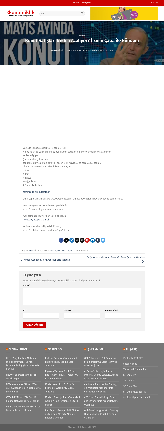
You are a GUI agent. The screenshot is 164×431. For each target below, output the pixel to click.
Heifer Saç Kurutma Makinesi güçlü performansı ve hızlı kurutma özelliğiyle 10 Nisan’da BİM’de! (22, 364)
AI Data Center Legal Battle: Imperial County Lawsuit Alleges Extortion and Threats (101, 375)
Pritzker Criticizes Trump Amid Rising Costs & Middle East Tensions (61, 362)
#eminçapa (28, 191)
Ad (24, 310)
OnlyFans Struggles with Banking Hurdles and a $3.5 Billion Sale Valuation (101, 414)
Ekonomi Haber (18, 349)
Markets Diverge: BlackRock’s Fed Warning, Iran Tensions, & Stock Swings (62, 401)
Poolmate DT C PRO (133, 358)
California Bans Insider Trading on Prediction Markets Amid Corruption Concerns (100, 388)
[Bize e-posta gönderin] (156, 3)
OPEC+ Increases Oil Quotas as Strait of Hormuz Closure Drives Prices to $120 (100, 362)
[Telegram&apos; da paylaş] (103, 240)
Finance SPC (55, 349)
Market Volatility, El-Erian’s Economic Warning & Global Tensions (59, 388)
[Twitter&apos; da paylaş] (71, 240)
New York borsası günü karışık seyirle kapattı (21, 376)
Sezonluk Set (130, 363)
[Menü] (8, 3)
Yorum (26, 285)
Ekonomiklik (57, 50)
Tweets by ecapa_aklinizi (36, 219)
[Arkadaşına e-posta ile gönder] (82, 240)
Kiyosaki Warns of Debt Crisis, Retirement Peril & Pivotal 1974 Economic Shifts (61, 375)
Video (82, 36)
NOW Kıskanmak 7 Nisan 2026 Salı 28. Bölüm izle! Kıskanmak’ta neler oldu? (23, 388)
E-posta (68, 310)
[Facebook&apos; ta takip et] (151, 3)
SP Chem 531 (129, 380)
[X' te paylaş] (66, 240)
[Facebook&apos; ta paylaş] (61, 240)
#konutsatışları (43, 191)
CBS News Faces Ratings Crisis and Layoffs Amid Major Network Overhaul (101, 401)
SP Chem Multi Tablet (134, 391)
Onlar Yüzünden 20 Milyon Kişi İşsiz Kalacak (44, 259)
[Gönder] (82, 13)
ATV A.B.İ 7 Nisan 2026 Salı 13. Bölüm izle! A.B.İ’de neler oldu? (22, 399)
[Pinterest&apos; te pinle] (87, 240)
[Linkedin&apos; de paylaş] (92, 240)
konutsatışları (67, 250)
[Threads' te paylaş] (77, 240)
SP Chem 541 (129, 375)
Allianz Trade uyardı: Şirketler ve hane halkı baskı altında (23, 408)
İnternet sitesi (111, 310)
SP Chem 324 (130, 386)
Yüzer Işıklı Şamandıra (135, 369)
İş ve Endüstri (96, 349)
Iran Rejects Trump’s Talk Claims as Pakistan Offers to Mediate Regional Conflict (62, 414)
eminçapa (55, 250)
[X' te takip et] (154, 3)
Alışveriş (131, 349)
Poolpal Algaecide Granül (136, 397)
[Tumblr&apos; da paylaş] (97, 240)
